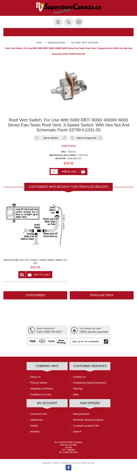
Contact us (79, 376)
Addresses (36, 419)
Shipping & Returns (41, 388)
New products (81, 413)
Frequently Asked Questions (89, 382)
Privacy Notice (38, 382)
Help (75, 394)
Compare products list (86, 425)
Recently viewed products (88, 419)
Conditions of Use (40, 394)
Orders (34, 425)
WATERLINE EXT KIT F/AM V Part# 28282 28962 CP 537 (35, 261)
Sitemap (78, 388)
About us (35, 376)
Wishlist (34, 431)
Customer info (38, 413)
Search (77, 431)
